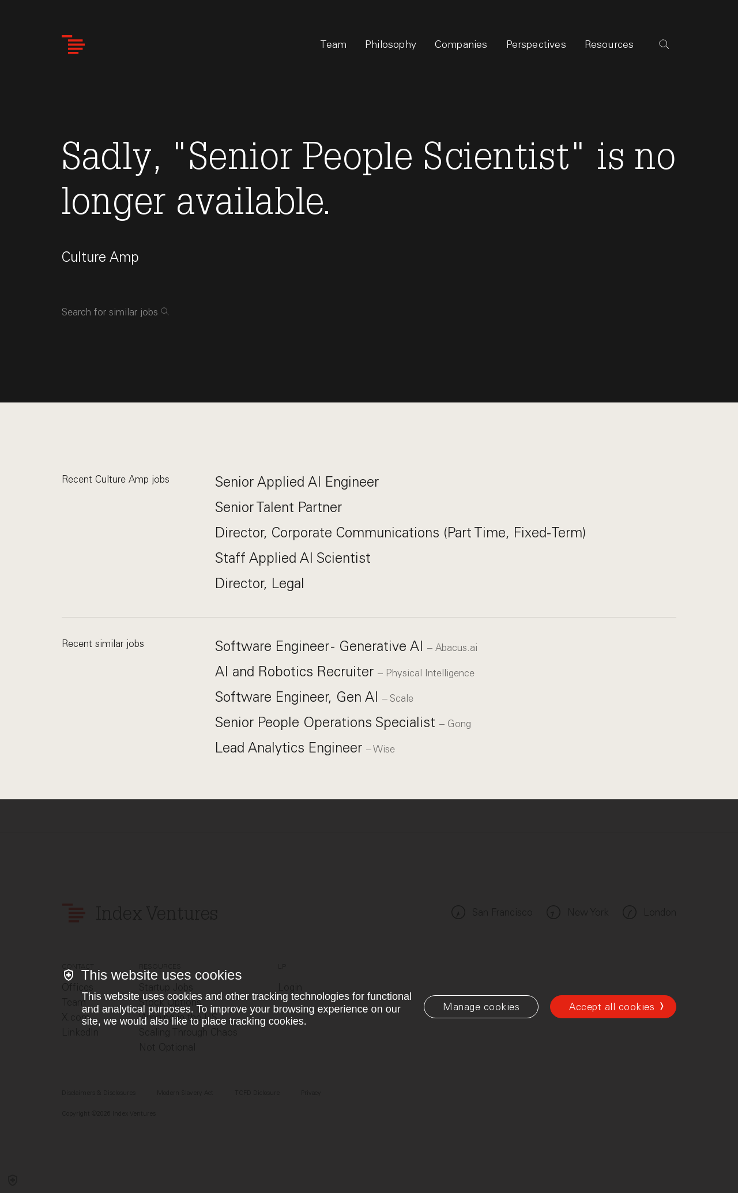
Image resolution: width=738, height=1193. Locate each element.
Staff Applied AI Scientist (293, 558)
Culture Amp (100, 257)
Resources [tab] (609, 44)
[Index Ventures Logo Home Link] (73, 44)
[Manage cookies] (481, 1006)
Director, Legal (259, 583)
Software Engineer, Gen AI (298, 696)
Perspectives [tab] (536, 44)
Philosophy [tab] (390, 44)
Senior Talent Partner (278, 507)
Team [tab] (333, 44)
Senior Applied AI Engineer (297, 481)
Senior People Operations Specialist (327, 722)
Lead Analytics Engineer (290, 747)
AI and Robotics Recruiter (296, 671)
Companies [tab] (461, 44)
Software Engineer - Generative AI (321, 646)
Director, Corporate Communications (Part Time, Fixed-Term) (400, 532)
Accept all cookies (611, 1007)
